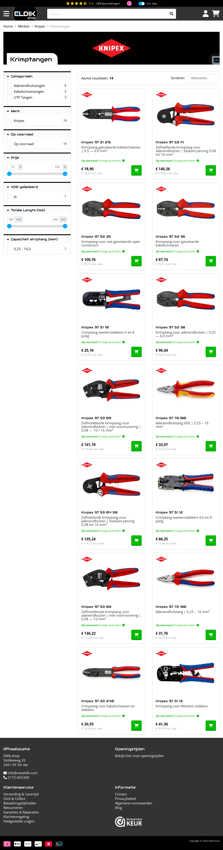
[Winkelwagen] (216, 13)
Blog (118, 807)
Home (8, 26)
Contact (121, 794)
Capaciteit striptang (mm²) (32, 239)
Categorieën (20, 76)
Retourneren (13, 807)
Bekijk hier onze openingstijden (139, 755)
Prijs (13, 158)
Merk (13, 111)
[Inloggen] (206, 13)
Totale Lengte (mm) (26, 210)
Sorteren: (178, 78)
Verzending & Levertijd (21, 794)
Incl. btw (152, 3)
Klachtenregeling (16, 816)
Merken (24, 26)
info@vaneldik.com (20, 773)
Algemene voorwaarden (133, 803)
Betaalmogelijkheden (19, 803)
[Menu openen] (6, 13)
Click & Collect (14, 798)
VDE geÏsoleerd (22, 187)
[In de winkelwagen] (136, 170)
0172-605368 (16, 777)
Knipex (40, 26)
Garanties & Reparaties (21, 812)
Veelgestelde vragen (18, 821)
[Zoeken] (171, 14)
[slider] (9, 174)
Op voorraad (20, 134)
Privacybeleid (125, 798)
